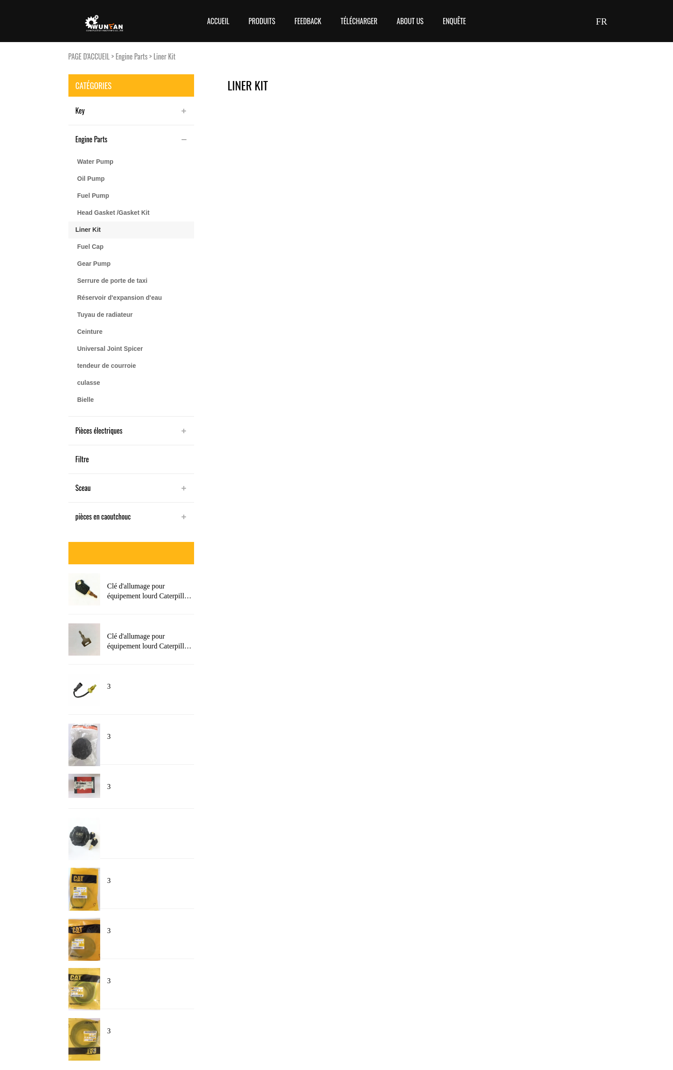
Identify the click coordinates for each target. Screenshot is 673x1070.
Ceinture (90, 331)
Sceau (83, 487)
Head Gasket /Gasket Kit (113, 212)
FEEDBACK (307, 21)
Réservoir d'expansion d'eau (119, 297)
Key (80, 110)
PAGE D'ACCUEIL (89, 56)
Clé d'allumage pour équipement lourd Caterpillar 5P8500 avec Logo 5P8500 (148, 641)
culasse (88, 382)
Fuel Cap (90, 246)
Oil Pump (91, 178)
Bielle (85, 399)
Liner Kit (164, 56)
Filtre (82, 459)
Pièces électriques (99, 430)
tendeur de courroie (106, 365)
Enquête (454, 21)
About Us (410, 21)
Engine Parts (131, 56)
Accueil (218, 21)
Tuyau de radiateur (105, 314)
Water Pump (95, 161)
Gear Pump (94, 263)
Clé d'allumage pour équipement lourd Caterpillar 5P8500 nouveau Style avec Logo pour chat (148, 591)
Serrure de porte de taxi (112, 280)
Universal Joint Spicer (110, 348)
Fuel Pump (93, 195)
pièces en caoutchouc (103, 516)
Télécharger (358, 21)
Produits (262, 21)
